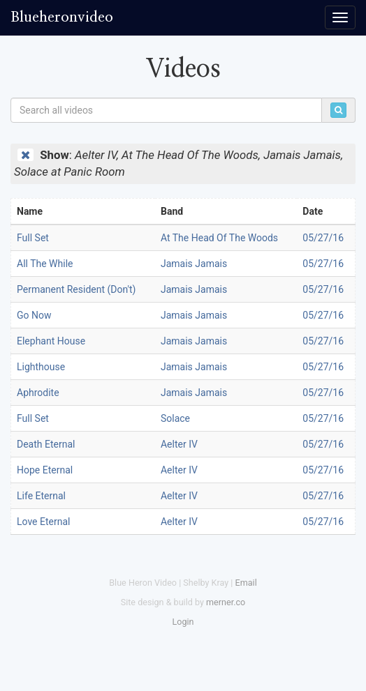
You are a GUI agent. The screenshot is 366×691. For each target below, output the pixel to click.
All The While (45, 263)
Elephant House (51, 341)
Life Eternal (41, 495)
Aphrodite (38, 392)
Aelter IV (179, 444)
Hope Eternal (45, 470)
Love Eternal (43, 521)
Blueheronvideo (61, 17)
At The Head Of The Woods (219, 237)
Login (182, 621)
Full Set (33, 237)
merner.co (225, 602)
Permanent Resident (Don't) (76, 289)
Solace (175, 418)
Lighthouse (41, 366)
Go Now (34, 315)
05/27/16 (323, 237)
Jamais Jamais (194, 263)
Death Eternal (46, 444)
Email (246, 582)
